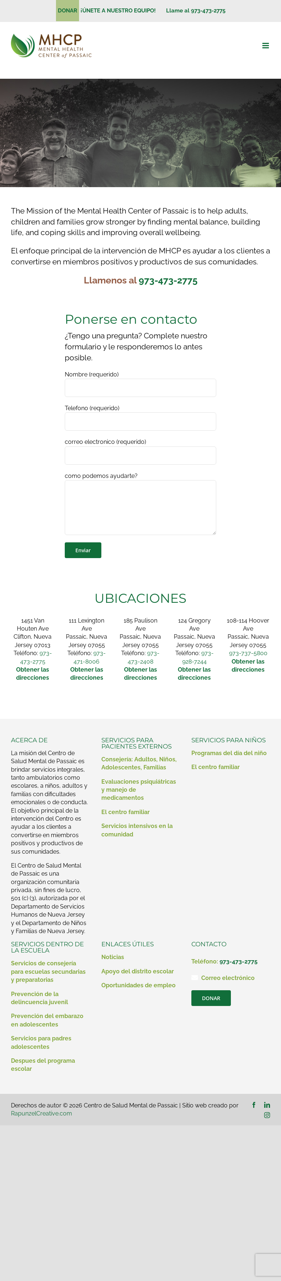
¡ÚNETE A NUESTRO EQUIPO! (121, 10)
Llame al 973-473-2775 (195, 10)
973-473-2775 (168, 280)
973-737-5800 (248, 653)
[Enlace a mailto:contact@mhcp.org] (194, 977)
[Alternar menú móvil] (266, 45)
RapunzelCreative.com (41, 1113)
